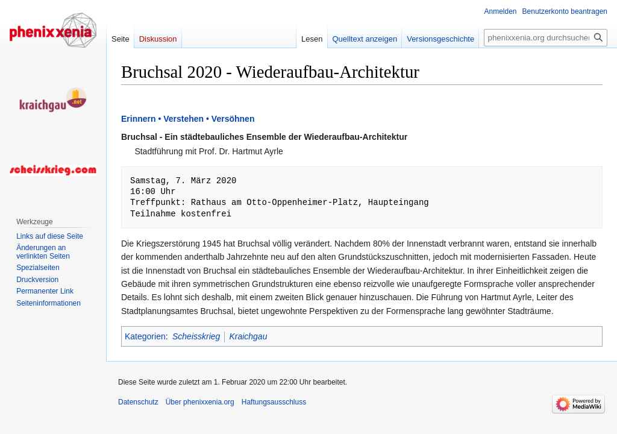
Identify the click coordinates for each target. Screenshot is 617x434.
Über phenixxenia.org (200, 402)
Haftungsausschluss (274, 402)
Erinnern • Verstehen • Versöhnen (187, 119)
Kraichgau (248, 336)
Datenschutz (138, 402)
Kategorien (145, 336)
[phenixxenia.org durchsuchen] (545, 37)
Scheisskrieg (196, 336)
